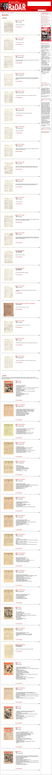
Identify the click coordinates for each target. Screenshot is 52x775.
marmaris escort (21, 397)
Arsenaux (42, 17)
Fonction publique (47, 20)
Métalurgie (43, 19)
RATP (49, 17)
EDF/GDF (42, 18)
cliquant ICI (45, 96)
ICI (48, 123)
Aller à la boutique (44, 82)
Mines (43, 21)
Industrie (42, 20)
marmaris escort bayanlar (24, 240)
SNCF (46, 17)
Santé (46, 18)
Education (46, 21)
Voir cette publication (19, 44)
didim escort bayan (27, 397)
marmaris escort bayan (33, 397)
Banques (46, 19)
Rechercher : (34, 10)
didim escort (17, 397)
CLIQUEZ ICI (46, 132)
